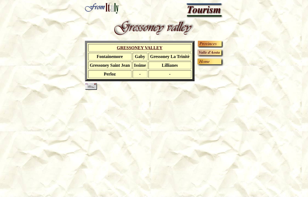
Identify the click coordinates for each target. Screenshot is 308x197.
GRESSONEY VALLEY (139, 47)
